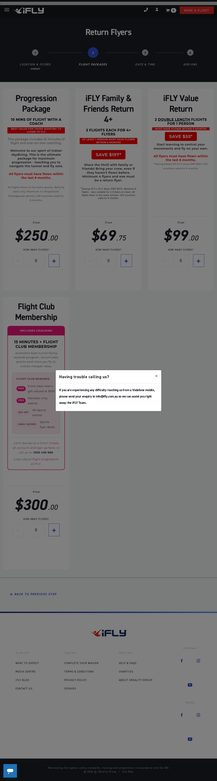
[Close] (156, 376)
